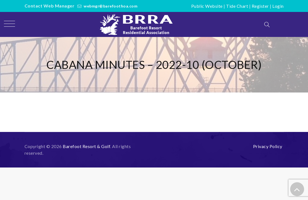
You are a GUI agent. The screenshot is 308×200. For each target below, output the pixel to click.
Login (278, 6)
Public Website (207, 6)
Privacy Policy (267, 146)
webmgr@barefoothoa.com (110, 6)
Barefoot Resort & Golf (86, 146)
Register (260, 6)
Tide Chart (237, 6)
